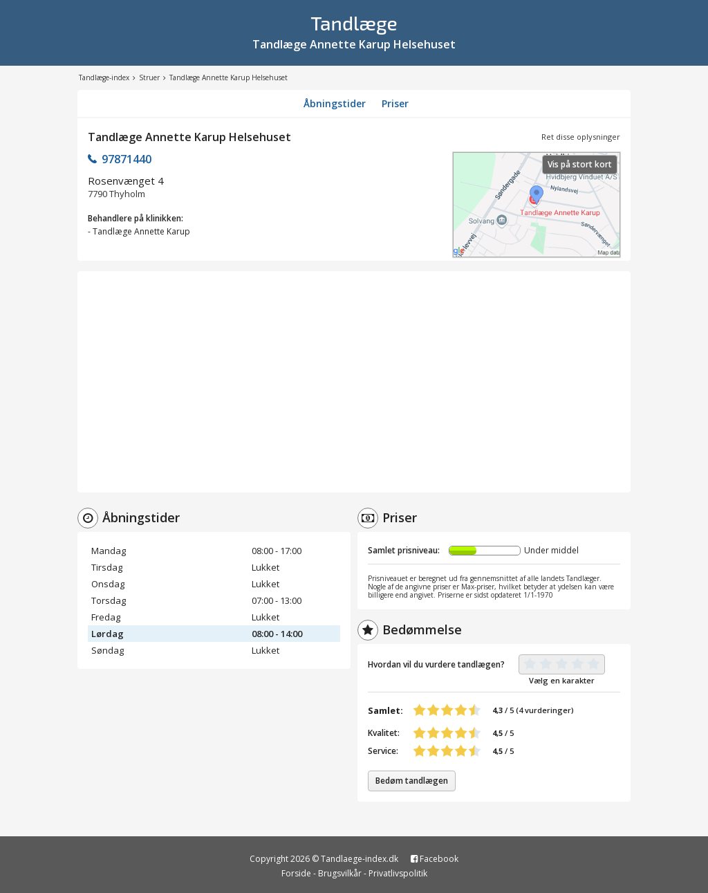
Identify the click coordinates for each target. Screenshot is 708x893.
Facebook (434, 859)
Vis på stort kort (580, 164)
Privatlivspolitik (398, 873)
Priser (395, 103)
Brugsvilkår (340, 873)
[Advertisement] (354, 382)
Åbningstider (335, 103)
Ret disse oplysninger (580, 136)
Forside (296, 873)
